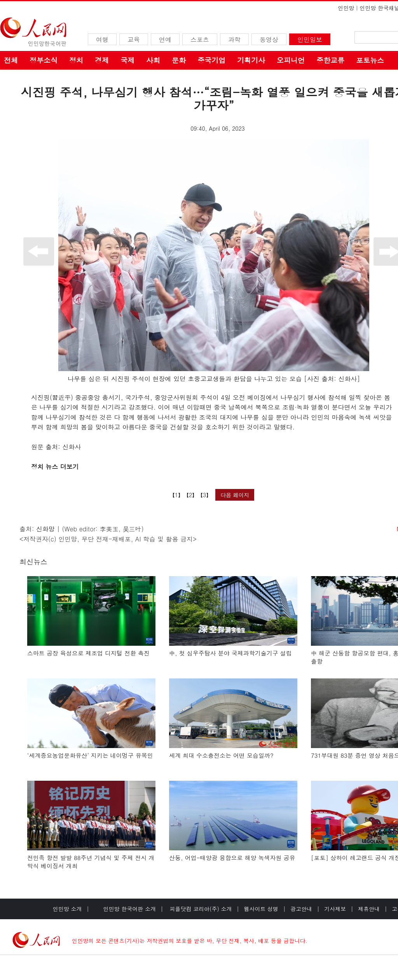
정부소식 (44, 60)
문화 (179, 60)
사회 (153, 60)
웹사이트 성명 (261, 909)
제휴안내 (369, 909)
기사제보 (335, 909)
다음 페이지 (235, 495)
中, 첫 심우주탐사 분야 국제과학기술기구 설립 (230, 653)
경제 (102, 60)
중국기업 (211, 60)
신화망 (45, 528)
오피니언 (291, 60)
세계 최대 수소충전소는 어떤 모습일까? (221, 755)
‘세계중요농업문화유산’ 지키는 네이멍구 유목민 (90, 755)
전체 (11, 60)
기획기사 (251, 60)
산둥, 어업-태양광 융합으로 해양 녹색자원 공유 (232, 857)
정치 (76, 60)
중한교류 (330, 60)
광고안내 (301, 909)
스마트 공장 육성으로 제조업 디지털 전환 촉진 (88, 653)
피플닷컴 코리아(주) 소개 (200, 909)
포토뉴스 (370, 60)
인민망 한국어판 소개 (129, 909)
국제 (127, 60)
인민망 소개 (67, 909)
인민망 (346, 8)
